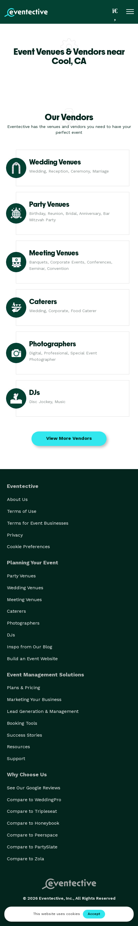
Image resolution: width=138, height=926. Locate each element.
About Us (17, 499)
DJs (11, 635)
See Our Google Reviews (33, 787)
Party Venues (21, 576)
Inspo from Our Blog (29, 646)
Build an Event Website (32, 658)
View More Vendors (69, 438)
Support (16, 758)
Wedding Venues (25, 587)
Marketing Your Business (34, 699)
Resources (18, 746)
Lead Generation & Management (43, 711)
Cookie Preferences (28, 546)
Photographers (23, 623)
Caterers (16, 611)
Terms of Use (21, 511)
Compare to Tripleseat (32, 811)
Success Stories (24, 735)
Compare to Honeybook (33, 823)
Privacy (15, 535)
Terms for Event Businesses (37, 523)
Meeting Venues (24, 599)
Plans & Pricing (23, 687)
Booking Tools (22, 723)
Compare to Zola (25, 858)
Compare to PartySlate (32, 847)
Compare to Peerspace (32, 835)
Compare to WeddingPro (34, 799)
